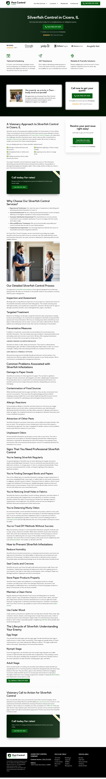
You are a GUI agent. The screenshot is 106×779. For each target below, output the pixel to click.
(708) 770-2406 (51, 707)
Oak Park (44, 621)
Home (7, 8)
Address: (33, 764)
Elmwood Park (15, 541)
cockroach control (12, 521)
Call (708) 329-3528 (19, 188)
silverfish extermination (24, 291)
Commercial (74, 3)
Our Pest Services (40, 3)
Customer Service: (36, 761)
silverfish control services (14, 140)
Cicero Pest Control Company (40, 136)
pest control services (42, 703)
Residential (64, 3)
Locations (54, 3)
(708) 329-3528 (46, 761)
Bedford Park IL (55, 676)
